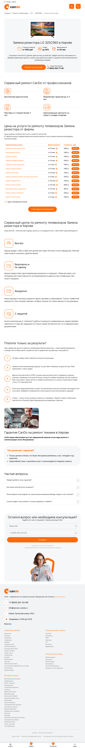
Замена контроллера (13, 198)
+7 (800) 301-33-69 (18, 603)
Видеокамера (9, 671)
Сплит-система (9, 725)
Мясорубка (8, 701)
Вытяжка (7, 714)
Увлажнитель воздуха (11, 712)
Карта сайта (15, 737)
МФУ (47, 638)
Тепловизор (49, 664)
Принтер (48, 641)
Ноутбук (48, 634)
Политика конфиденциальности (31, 737)
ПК (46, 643)
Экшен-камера (9, 651)
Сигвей (6, 658)
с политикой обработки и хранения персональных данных (42, 548)
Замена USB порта (12, 173)
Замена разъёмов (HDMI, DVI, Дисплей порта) (23, 177)
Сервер (7, 643)
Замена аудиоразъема (14, 169)
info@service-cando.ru (18, 609)
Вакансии (7, 625)
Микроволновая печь (11, 699)
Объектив (48, 660)
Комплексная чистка (13, 153)
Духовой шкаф (9, 695)
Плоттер (7, 662)
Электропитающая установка (14, 718)
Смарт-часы (8, 654)
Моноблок (48, 636)
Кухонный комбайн (10, 697)
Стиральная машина (11, 688)
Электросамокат (10, 647)
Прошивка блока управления (16, 189)
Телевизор (8, 641)
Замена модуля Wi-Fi (13, 181)
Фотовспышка (50, 658)
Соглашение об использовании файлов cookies (58, 737)
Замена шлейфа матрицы (15, 161)
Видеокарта (49, 647)
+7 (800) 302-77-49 (55, 68)
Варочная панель (10, 692)
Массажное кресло (11, 707)
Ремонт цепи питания (14, 185)
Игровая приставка (11, 649)
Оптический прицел (52, 666)
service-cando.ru (60, 597)
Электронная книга (11, 664)
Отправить (42, 540)
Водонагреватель (10, 710)
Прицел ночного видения (54, 669)
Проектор (7, 634)
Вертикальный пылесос (12, 680)
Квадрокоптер (9, 645)
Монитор (48, 645)
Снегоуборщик (9, 727)
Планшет (7, 636)
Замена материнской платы (16, 149)
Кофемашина (8, 682)
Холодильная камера (11, 720)
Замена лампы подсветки (15, 194)
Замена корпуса (12, 157)
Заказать (75, 149)
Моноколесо (8, 660)
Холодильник (8, 686)
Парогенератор (9, 703)
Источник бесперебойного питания (16, 666)
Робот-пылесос (9, 684)
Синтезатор (8, 669)
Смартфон (7, 638)
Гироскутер (8, 656)
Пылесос (7, 690)
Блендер (7, 716)
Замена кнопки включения (15, 165)
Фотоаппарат (50, 662)
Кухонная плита (9, 723)
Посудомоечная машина (12, 705)
